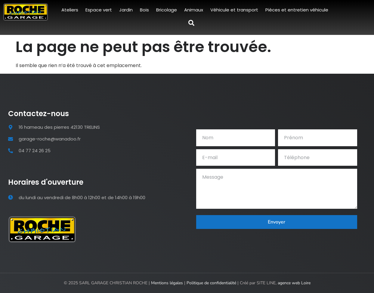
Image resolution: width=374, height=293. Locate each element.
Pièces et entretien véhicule (296, 10)
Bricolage (166, 10)
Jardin (126, 10)
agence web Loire (294, 283)
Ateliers (69, 10)
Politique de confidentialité (211, 283)
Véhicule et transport (234, 10)
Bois (144, 10)
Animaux (193, 10)
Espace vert (98, 10)
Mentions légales (167, 283)
